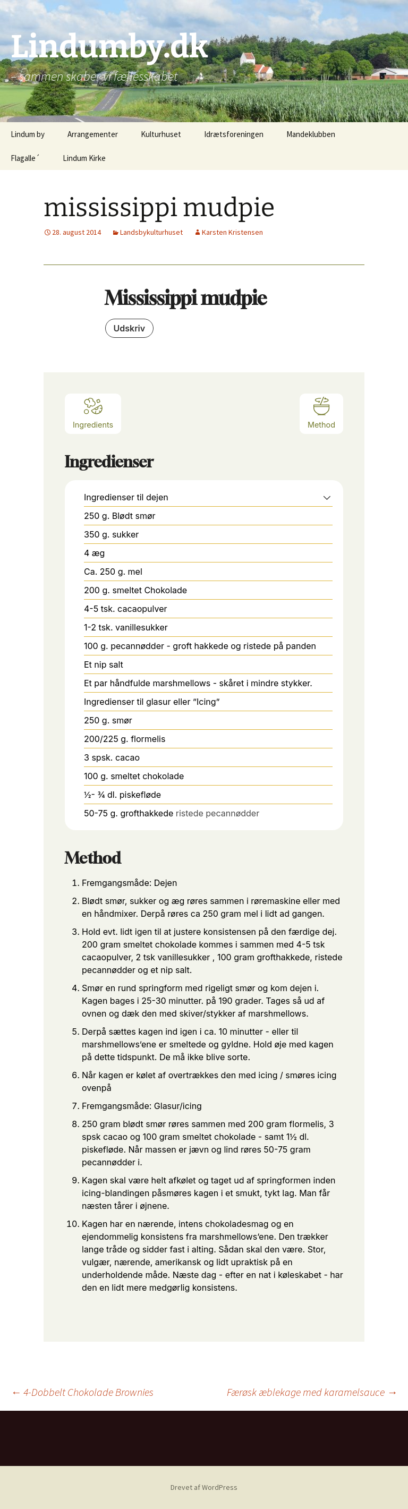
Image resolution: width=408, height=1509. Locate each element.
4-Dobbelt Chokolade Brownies (82, 1392)
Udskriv (130, 328)
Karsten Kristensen (232, 232)
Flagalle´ (25, 158)
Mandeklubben (310, 134)
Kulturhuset (161, 134)
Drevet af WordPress (204, 1487)
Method (321, 412)
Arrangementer (92, 134)
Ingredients (93, 412)
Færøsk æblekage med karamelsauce (312, 1392)
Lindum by (28, 134)
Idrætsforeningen (234, 134)
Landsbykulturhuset (151, 232)
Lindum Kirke (84, 158)
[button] (327, 497)
